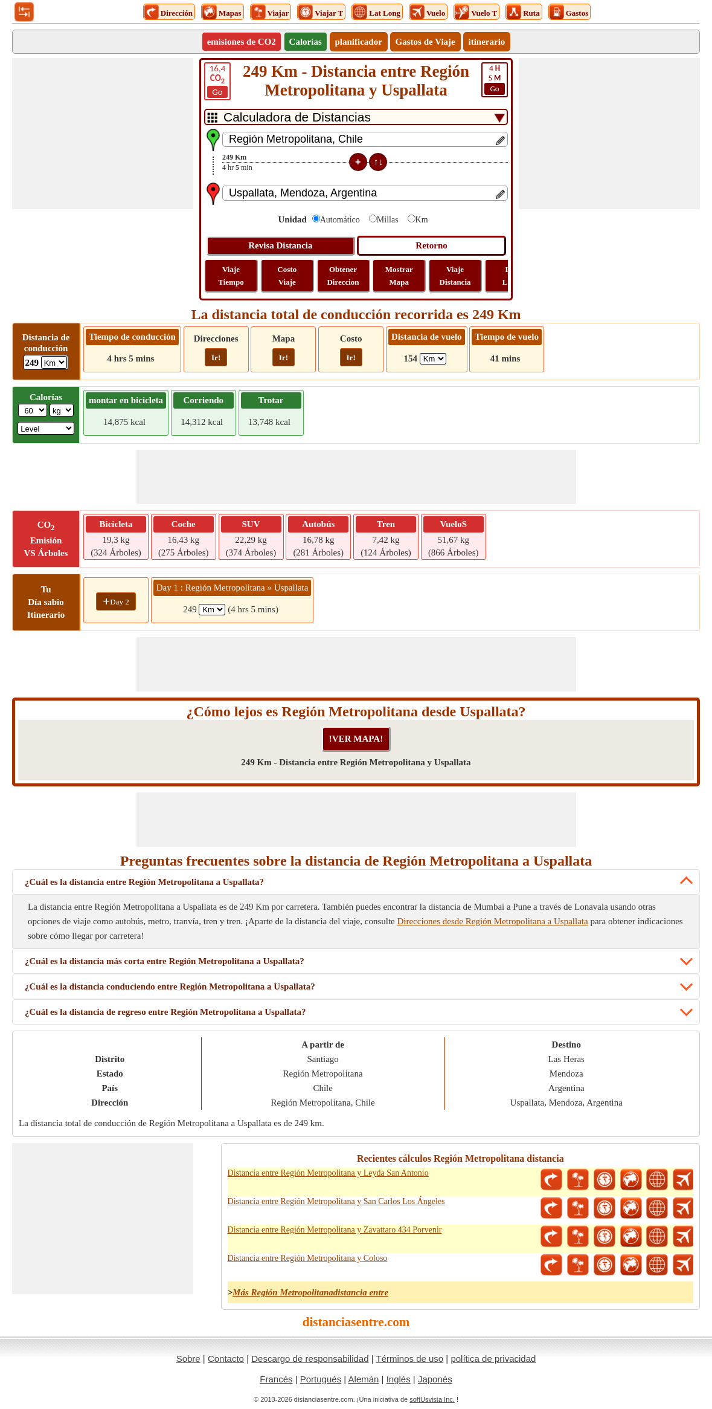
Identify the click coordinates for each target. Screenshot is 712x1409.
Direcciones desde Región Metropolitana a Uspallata (492, 921)
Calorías (305, 42)
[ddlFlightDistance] (433, 358)
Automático (340, 219)
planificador (358, 42)
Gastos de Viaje (425, 42)
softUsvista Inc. (432, 1399)
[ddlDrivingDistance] (54, 362)
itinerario (487, 42)
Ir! (215, 357)
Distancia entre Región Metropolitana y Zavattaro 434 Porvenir (335, 1229)
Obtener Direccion (343, 276)
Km (421, 219)
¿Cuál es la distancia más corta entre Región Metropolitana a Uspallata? (164, 961)
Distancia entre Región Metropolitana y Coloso (308, 1258)
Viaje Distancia (455, 276)
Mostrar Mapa (399, 276)
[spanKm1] (212, 609)
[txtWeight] (32, 410)
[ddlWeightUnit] (62, 410)
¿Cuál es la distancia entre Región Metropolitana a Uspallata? (144, 882)
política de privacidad (493, 1358)
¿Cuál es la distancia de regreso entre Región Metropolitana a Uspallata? (165, 1012)
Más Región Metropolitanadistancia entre (310, 1292)
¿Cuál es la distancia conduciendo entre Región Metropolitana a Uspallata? (170, 986)
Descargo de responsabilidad (309, 1358)
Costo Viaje (287, 276)
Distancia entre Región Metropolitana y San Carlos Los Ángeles (336, 1201)
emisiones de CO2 (241, 42)
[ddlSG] (46, 428)
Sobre (188, 1358)
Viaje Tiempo (230, 276)
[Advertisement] (102, 133)
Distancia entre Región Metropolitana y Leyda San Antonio (328, 1172)
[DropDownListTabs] (356, 117)
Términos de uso (409, 1358)
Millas (388, 219)
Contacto (226, 1358)
